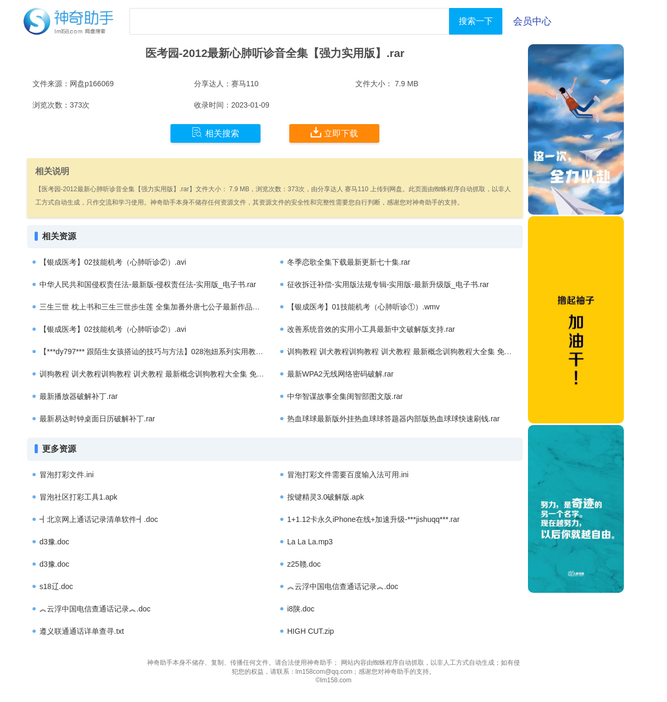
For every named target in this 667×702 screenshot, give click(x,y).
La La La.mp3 (310, 541)
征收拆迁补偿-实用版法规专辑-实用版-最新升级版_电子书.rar (388, 284)
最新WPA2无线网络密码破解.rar (340, 374)
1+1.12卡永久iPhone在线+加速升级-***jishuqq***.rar (373, 519)
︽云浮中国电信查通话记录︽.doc (342, 586)
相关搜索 (215, 132)
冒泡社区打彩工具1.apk (78, 497)
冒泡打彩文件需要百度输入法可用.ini (348, 474)
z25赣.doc (304, 564)
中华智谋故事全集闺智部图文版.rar (345, 396)
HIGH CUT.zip (310, 631)
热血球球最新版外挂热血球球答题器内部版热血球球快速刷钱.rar (393, 418)
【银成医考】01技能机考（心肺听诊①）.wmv (363, 307)
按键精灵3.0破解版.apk (325, 497)
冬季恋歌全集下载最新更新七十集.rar (348, 262)
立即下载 (334, 132)
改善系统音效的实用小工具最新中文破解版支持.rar (371, 329)
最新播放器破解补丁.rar (78, 396)
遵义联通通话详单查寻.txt (81, 631)
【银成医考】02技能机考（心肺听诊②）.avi (112, 262)
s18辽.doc (56, 586)
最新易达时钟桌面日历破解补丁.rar (97, 418)
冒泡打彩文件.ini (66, 474)
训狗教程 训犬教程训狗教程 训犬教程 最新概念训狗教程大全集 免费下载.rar (412, 351)
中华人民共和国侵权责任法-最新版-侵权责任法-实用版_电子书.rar (147, 284)
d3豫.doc (54, 541)
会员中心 (532, 21)
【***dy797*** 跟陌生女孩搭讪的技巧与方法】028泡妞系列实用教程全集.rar (164, 351)
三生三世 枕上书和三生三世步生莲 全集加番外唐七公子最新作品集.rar (155, 307)
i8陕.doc (300, 609)
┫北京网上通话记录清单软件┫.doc (98, 519)
